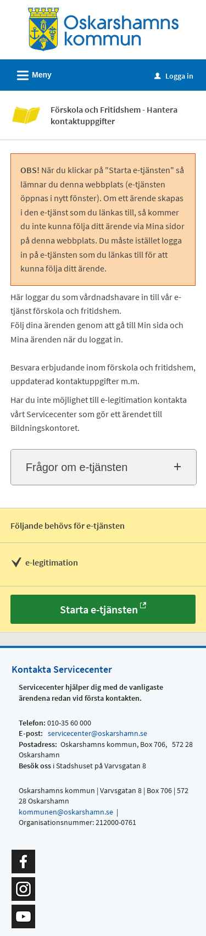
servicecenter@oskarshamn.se (96, 733)
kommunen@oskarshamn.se (66, 812)
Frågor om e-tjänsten (77, 467)
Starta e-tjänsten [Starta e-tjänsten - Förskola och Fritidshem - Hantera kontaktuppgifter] (99, 609)
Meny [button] (31, 74)
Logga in (173, 76)
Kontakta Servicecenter (62, 669)
